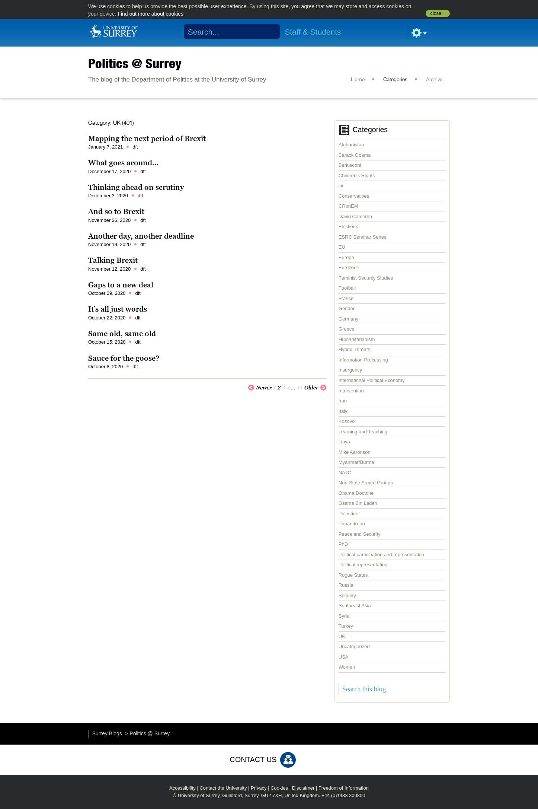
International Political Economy (372, 380)
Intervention (351, 391)
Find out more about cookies (150, 14)
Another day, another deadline (141, 236)
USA (344, 657)
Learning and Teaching (363, 431)
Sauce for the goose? (123, 358)
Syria (344, 616)
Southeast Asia (355, 605)
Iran (343, 401)
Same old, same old (122, 333)
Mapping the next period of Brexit (147, 138)
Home (358, 79)
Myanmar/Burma (356, 462)
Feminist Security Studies (366, 278)
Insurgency (350, 370)
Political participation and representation (382, 554)
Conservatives (354, 196)
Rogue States (353, 575)
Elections (348, 226)
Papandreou (352, 523)
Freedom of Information (343, 788)
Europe (346, 257)
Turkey (346, 626)
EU (342, 247)
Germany (348, 319)
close (435, 13)
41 (299, 388)
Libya (344, 442)
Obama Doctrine (356, 493)
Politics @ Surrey (135, 63)
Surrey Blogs (107, 733)
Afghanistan (351, 144)
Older (315, 387)
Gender (347, 308)
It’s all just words (117, 309)
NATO (345, 472)
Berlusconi (350, 165)
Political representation (363, 564)
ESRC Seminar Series (363, 237)
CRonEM (348, 206)
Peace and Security (360, 534)
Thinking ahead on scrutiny (136, 187)
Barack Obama (355, 155)
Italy (343, 411)
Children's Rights (357, 175)
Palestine (348, 513)
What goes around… (123, 163)
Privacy (259, 788)
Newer (260, 387)
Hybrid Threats (354, 349)
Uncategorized (354, 646)
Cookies (279, 788)
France (346, 298)
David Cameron (355, 216)
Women (347, 667)
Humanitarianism (357, 339)
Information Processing (363, 360)
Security (347, 595)
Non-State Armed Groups (366, 482)
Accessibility (182, 788)
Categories (395, 79)
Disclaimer (303, 788)
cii (341, 185)
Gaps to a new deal (120, 285)
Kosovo (347, 421)
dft (135, 147)
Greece (347, 329)
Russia (346, 585)
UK (342, 636)
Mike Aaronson (355, 452)
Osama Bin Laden (358, 503)
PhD (343, 544)
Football (347, 288)
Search (269, 31)
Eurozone (349, 267)
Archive (434, 79)
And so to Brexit (116, 211)
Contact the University (223, 788)
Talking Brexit (113, 260)
